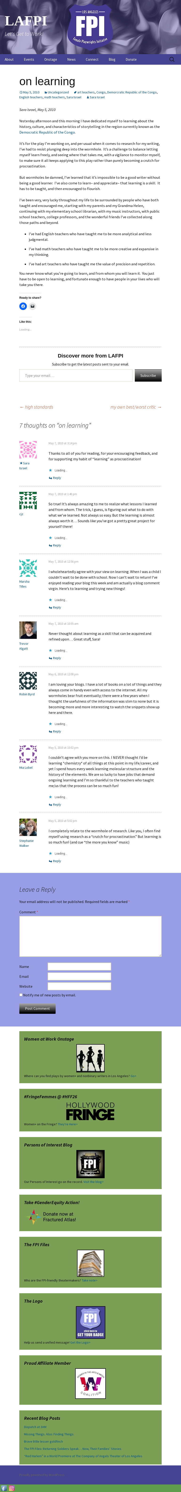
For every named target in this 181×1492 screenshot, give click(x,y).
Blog (112, 59)
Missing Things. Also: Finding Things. (49, 1434)
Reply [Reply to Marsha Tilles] (57, 607)
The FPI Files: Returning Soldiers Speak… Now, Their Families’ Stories (72, 1449)
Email (24, 976)
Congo (101, 92)
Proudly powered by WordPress (42, 1475)
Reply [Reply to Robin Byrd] (57, 731)
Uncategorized (58, 92)
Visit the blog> (93, 1182)
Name (24, 966)
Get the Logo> (80, 1342)
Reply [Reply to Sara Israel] (57, 478)
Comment (28, 912)
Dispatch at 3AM (35, 1427)
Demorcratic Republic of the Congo (132, 92)
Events (29, 59)
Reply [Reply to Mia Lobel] (57, 804)
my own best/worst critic (136, 407)
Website (26, 986)
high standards (36, 407)
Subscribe (148, 375)
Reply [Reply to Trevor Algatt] (57, 658)
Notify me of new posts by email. (49, 995)
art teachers (86, 92)
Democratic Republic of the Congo (47, 132)
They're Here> (68, 1124)
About (9, 59)
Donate (131, 59)
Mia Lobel (26, 767)
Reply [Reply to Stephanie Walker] (57, 861)
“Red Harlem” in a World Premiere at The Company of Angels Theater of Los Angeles (83, 1456)
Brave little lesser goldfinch (43, 1441)
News (71, 59)
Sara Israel (73, 97)
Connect (92, 59)
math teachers (54, 97)
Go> (133, 1076)
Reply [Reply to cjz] (57, 545)
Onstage (50, 59)
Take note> (90, 1280)
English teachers (31, 97)
